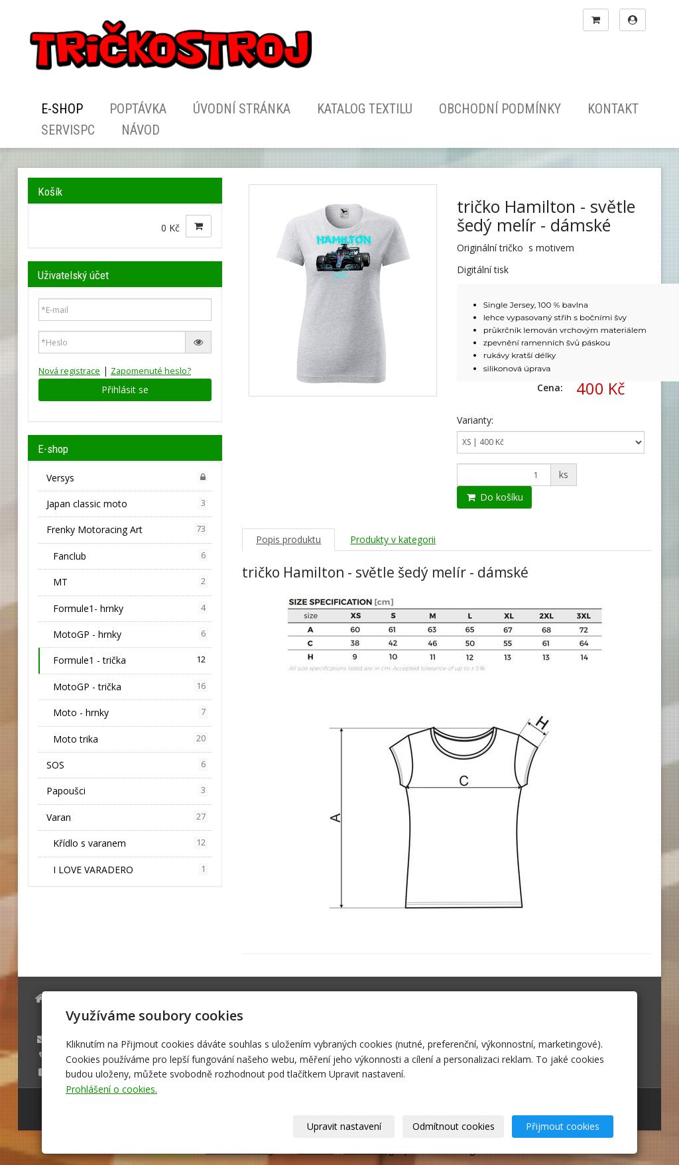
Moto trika (130, 738)
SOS (127, 764)
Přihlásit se (125, 389)
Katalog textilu (364, 109)
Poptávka (137, 109)
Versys (127, 477)
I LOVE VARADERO (130, 869)
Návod (140, 130)
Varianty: (475, 420)
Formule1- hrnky (130, 608)
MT (130, 581)
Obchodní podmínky (500, 109)
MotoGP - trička (130, 686)
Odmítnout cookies (453, 1126)
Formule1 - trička (130, 659)
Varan (127, 817)
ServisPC (68, 130)
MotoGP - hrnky (130, 634)
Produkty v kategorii (393, 539)
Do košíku (494, 497)
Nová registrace (69, 371)
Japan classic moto (127, 503)
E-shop (62, 109)
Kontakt (613, 109)
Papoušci (127, 790)
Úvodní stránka (241, 109)
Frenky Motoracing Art (127, 529)
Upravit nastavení (344, 1126)
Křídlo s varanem (130, 842)
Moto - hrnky (130, 712)
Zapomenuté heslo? (151, 371)
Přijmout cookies (562, 1126)
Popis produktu (288, 539)
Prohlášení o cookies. (111, 1089)
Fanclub (130, 555)
